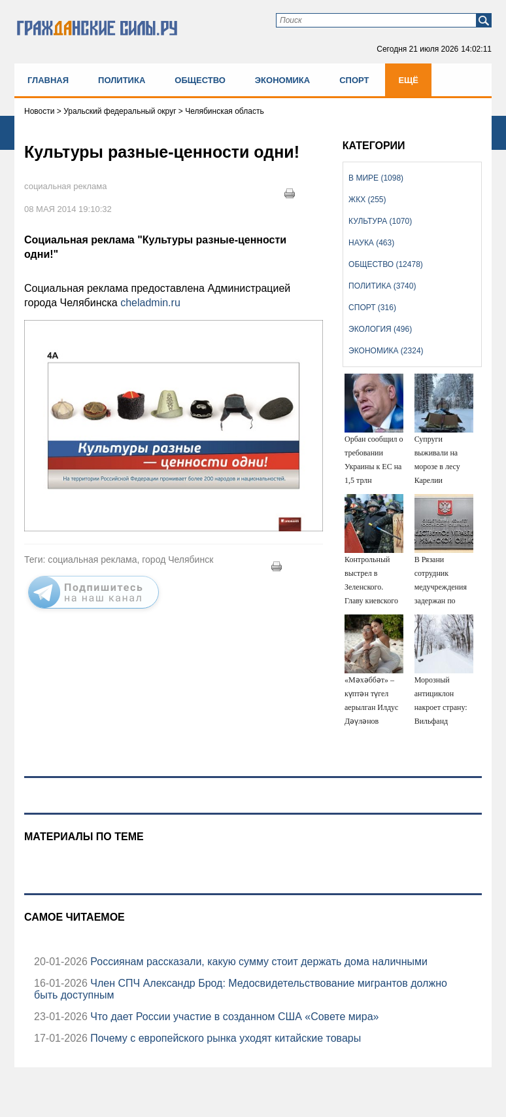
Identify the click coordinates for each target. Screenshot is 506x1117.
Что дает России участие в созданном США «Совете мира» (233, 1016)
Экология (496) (380, 329)
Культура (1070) (380, 221)
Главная (48, 80)
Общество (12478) (385, 264)
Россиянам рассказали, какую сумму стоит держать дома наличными (258, 961)
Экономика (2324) (385, 350)
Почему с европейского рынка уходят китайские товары (224, 1038)
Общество (200, 80)
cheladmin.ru (150, 302)
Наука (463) (371, 242)
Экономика (282, 80)
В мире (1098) (375, 178)
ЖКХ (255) (367, 199)
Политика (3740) (382, 286)
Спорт (354, 80)
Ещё (408, 80)
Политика (121, 80)
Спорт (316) (372, 307)
